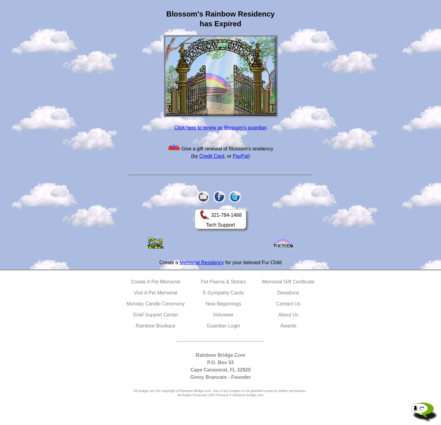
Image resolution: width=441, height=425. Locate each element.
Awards (288, 325)
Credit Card (211, 156)
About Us (288, 314)
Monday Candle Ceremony (155, 303)
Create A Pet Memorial (155, 281)
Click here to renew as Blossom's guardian (220, 127)
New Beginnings (223, 303)
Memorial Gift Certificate (288, 281)
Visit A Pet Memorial (155, 292)
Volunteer (223, 314)
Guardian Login (223, 325)
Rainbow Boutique (155, 325)
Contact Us (288, 303)
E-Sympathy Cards (223, 292)
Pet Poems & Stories (223, 281)
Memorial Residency (201, 262)
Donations (288, 292)
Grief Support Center (155, 314)
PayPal (240, 156)
